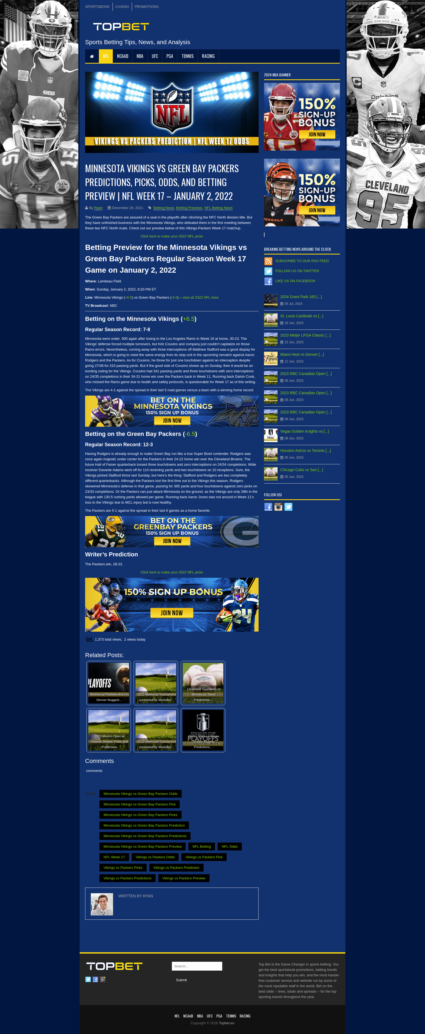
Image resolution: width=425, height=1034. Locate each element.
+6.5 (128, 297)
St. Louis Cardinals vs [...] (301, 316)
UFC (155, 56)
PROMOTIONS (147, 7)
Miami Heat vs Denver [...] (302, 354)
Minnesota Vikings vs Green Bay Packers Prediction (144, 825)
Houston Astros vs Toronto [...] (305, 450)
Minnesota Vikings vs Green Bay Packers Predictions (145, 836)
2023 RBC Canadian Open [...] (306, 373)
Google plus (103, 980)
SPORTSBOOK (97, 7)
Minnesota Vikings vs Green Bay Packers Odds (141, 794)
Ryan (98, 208)
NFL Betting (201, 846)
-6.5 (174, 297)
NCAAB (122, 56)
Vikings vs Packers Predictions (128, 878)
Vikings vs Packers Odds (155, 857)
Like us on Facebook (295, 281)
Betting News (163, 208)
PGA (169, 56)
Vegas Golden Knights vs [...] (304, 431)
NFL (106, 56)
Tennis (188, 56)
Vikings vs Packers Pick (204, 857)
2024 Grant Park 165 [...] (301, 297)
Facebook (95, 980)
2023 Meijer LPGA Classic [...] (305, 335)
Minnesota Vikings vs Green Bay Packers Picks (141, 815)
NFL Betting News (218, 208)
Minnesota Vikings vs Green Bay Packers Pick (140, 804)
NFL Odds (230, 846)
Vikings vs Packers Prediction (176, 868)
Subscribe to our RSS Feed (302, 261)
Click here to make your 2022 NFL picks (172, 236)
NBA (140, 56)
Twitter (88, 980)
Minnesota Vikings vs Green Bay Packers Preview (143, 846)
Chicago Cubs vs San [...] (301, 470)
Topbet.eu (226, 1023)
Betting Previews (189, 208)
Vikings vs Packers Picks (123, 868)
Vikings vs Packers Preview (183, 878)
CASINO (122, 7)
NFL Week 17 (114, 857)
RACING (208, 56)
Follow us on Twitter (297, 271)
